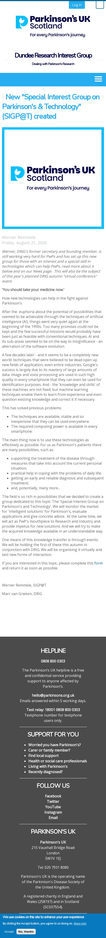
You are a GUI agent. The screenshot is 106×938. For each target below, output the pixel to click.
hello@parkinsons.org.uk (53, 695)
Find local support (43, 755)
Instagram (53, 812)
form (98, 563)
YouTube (53, 806)
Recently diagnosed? (45, 771)
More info (80, 926)
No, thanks (26, 934)
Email (53, 817)
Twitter (53, 801)
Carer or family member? (49, 750)
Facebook (53, 796)
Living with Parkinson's (48, 766)
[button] (98, 78)
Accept (9, 934)
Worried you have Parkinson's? (54, 744)
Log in (76, 5)
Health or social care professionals (57, 761)
